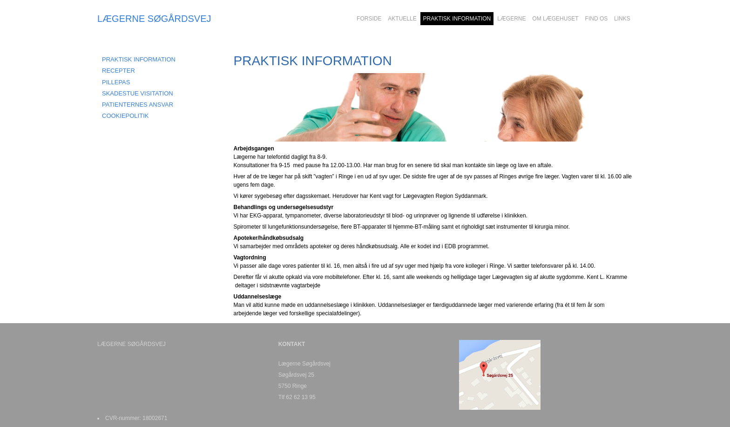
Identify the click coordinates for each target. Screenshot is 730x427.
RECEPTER (118, 70)
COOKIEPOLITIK (125, 115)
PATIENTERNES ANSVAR (137, 104)
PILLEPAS (116, 82)
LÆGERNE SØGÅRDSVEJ (154, 19)
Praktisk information (139, 59)
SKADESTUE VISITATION (137, 93)
